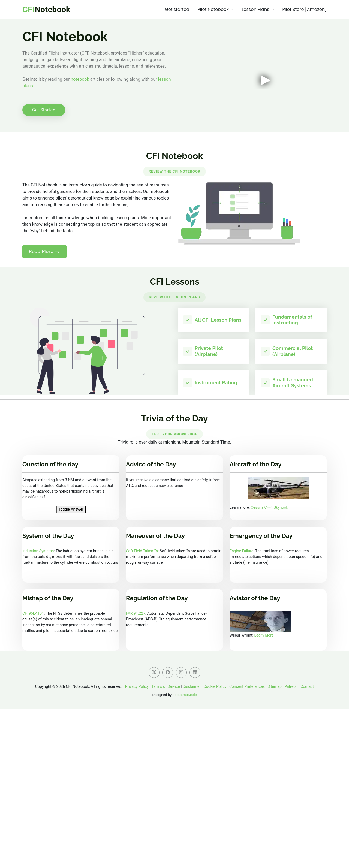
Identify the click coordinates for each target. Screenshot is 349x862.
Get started (177, 9)
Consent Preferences (247, 686)
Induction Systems (38, 551)
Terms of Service (165, 686)
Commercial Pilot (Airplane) (292, 351)
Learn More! (264, 635)
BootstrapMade (184, 695)
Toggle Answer (70, 509)
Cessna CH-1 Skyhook (269, 507)
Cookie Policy (215, 686)
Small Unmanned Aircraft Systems (292, 382)
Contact (307, 686)
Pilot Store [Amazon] (304, 9)
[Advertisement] (174, 822)
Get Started (44, 110)
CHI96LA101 (33, 613)
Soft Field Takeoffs (142, 551)
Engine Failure (241, 551)
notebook (80, 79)
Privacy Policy (137, 686)
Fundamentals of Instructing (292, 320)
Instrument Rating (216, 382)
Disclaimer (192, 686)
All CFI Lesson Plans (218, 320)
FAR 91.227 (135, 613)
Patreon (291, 686)
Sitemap (274, 686)
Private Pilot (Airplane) (209, 351)
